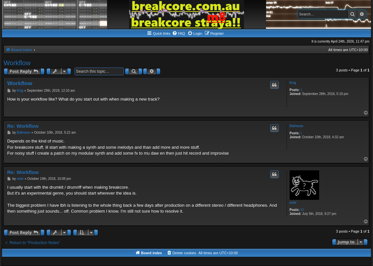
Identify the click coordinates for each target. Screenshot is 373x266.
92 (302, 210)
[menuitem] (178, 33)
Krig (293, 83)
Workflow (17, 62)
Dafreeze (296, 126)
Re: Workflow (23, 126)
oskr (293, 202)
